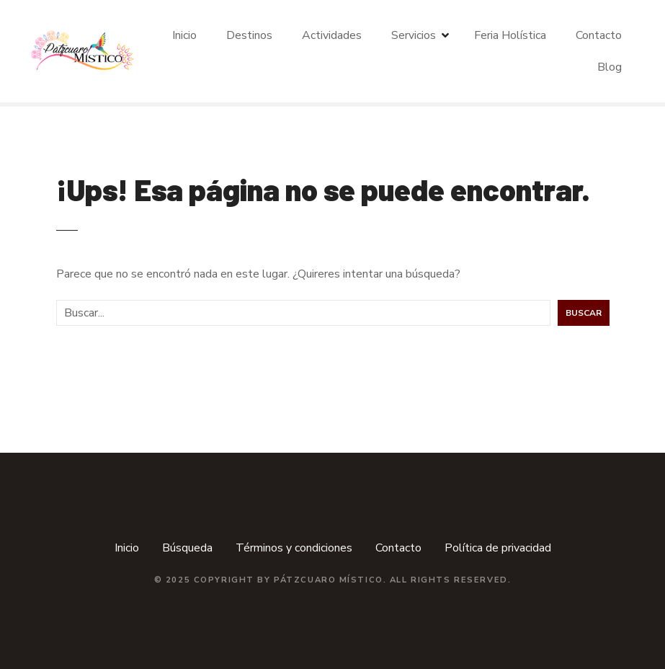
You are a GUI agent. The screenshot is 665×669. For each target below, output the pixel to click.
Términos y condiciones (294, 548)
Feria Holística (510, 35)
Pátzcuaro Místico (328, 580)
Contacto (599, 35)
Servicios (413, 35)
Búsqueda (187, 548)
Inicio (184, 35)
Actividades (332, 35)
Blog (609, 67)
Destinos (249, 35)
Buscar (584, 313)
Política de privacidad (498, 548)
